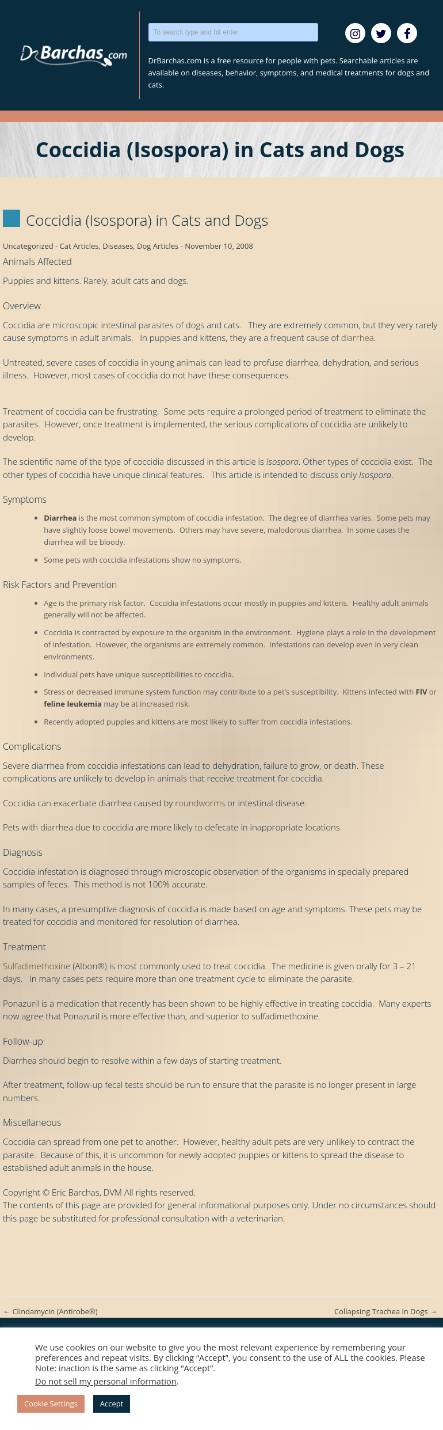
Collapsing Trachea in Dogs (385, 1311)
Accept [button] (112, 1403)
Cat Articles (79, 246)
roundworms (200, 803)
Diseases (117, 246)
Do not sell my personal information (106, 1381)
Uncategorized (28, 246)
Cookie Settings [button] (51, 1403)
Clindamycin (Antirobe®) (50, 1311)
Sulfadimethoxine (36, 966)
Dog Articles (157, 246)
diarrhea (357, 337)
